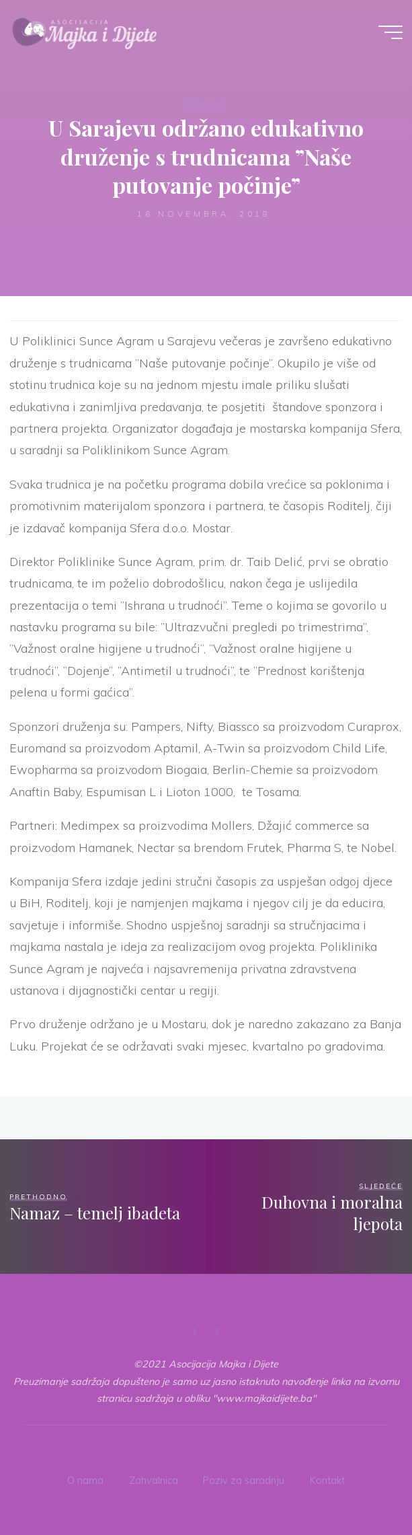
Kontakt (327, 1480)
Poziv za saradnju (243, 1480)
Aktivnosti (203, 103)
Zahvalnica (153, 1480)
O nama (85, 1480)
